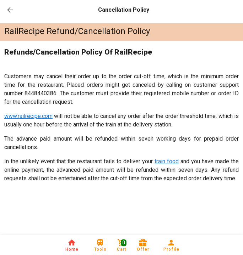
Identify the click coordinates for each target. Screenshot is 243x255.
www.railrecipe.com (28, 116)
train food (167, 161)
